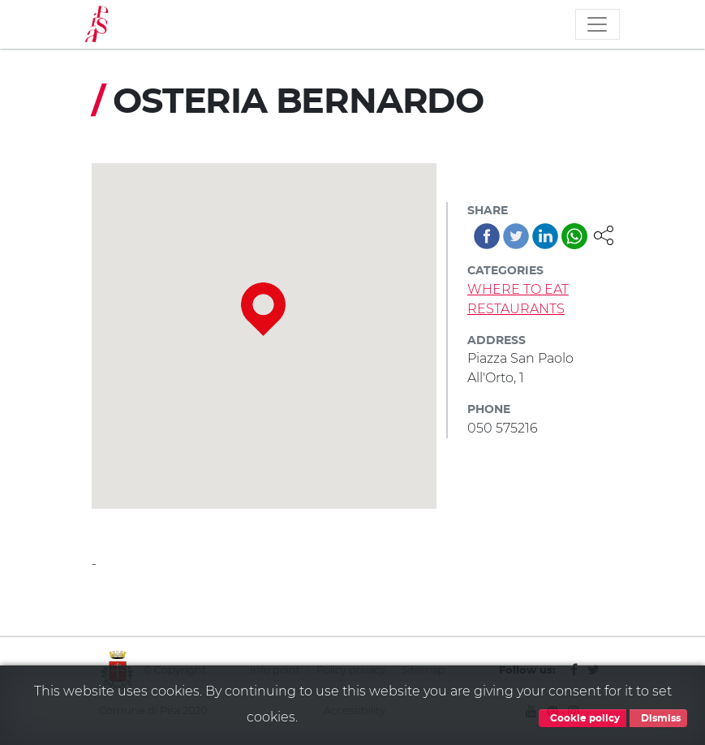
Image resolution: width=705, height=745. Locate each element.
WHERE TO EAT (518, 289)
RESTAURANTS (516, 309)
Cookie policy (582, 718)
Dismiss (658, 718)
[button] (603, 234)
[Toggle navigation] (597, 24)
